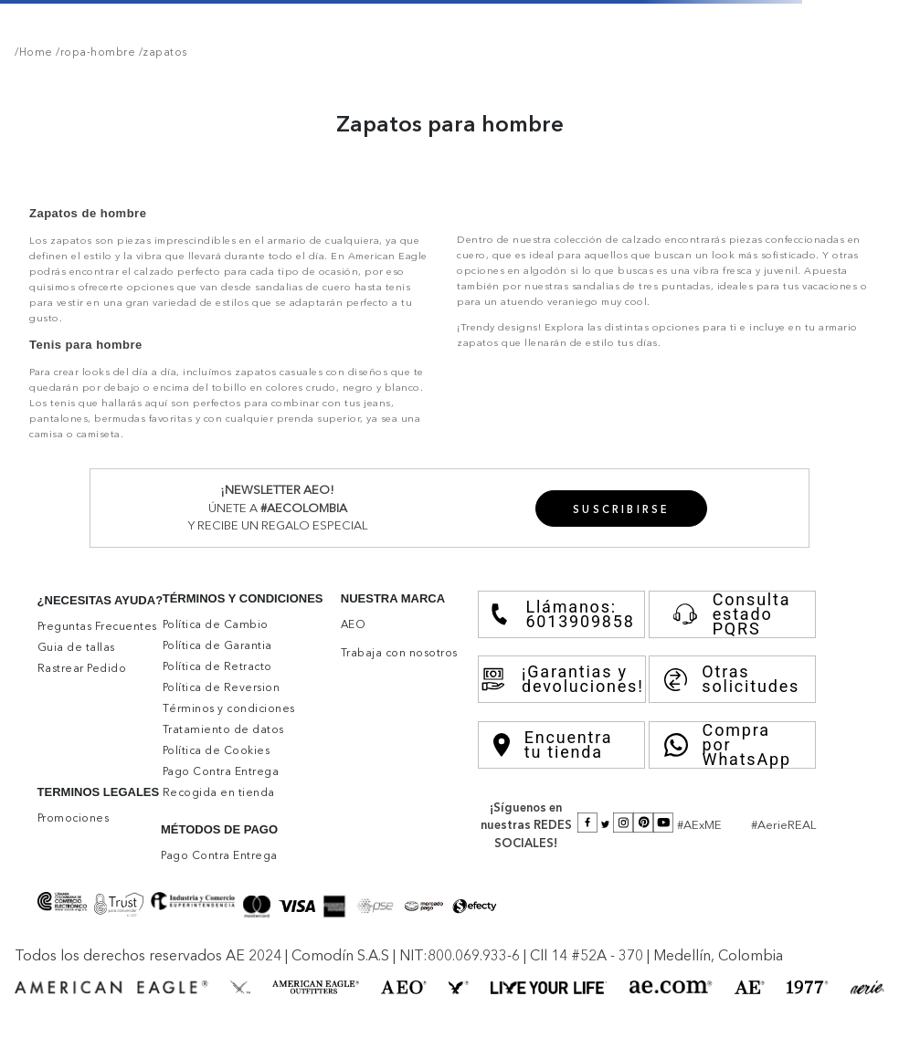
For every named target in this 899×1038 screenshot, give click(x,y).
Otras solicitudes (731, 679)
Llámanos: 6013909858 (561, 614)
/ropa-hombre (94, 52)
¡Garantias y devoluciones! (561, 679)
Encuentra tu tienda (552, 745)
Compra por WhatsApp (727, 745)
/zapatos (161, 52)
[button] (622, 508)
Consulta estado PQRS (727, 614)
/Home (34, 52)
